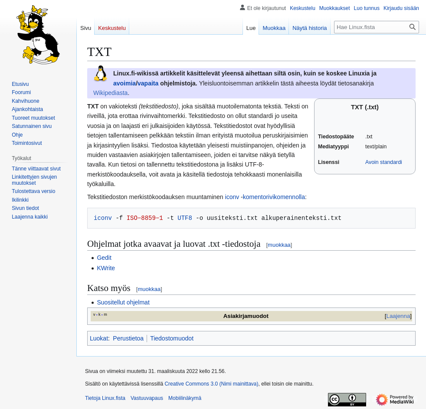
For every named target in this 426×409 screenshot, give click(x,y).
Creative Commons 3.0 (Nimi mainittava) (211, 384)
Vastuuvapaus (147, 398)
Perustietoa (128, 338)
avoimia (124, 83)
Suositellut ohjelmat (123, 302)
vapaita (148, 83)
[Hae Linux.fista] (376, 27)
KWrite (106, 268)
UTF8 (184, 218)
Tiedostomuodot (171, 338)
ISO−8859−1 (145, 218)
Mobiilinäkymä (184, 398)
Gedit (104, 257)
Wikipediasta (110, 92)
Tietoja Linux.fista (105, 398)
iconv (232, 196)
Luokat (99, 338)
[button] (30, 217)
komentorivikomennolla (274, 196)
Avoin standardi (383, 162)
